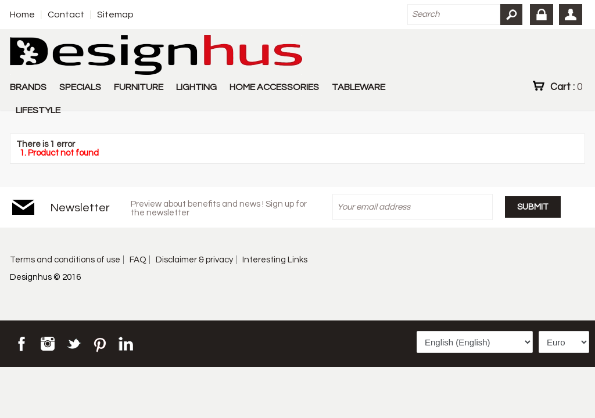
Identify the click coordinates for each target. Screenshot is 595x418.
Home (22, 14)
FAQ (138, 259)
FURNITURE (138, 87)
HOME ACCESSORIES (274, 87)
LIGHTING (196, 87)
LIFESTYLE (38, 110)
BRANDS (28, 87)
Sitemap (115, 14)
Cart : (566, 86)
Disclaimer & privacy (194, 259)
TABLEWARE (358, 87)
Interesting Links (274, 259)
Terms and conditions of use (65, 259)
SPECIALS (80, 87)
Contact (66, 14)
